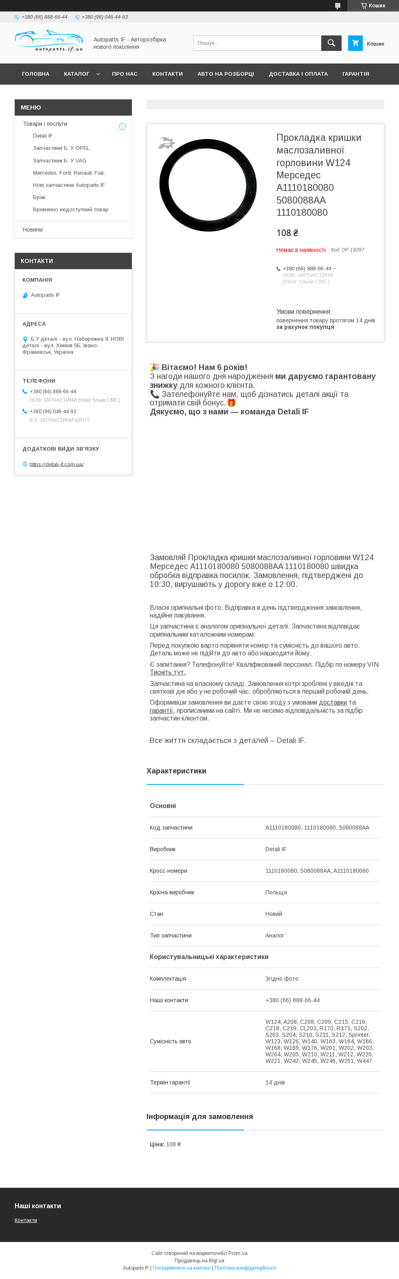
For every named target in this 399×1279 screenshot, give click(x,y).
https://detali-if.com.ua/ (57, 464)
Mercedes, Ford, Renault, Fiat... (70, 173)
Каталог (76, 74)
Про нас (125, 74)
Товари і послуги (45, 123)
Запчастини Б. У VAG (59, 161)
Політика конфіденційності (245, 1268)
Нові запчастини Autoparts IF (69, 185)
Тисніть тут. (168, 672)
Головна (35, 74)
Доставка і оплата (298, 74)
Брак (39, 197)
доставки (333, 702)
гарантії (161, 710)
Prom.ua (238, 1253)
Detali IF (43, 136)
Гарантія (355, 74)
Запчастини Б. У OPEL (61, 148)
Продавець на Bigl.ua (199, 1261)
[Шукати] (331, 43)
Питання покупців (51, 95)
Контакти (167, 74)
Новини (33, 229)
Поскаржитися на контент (182, 1268)
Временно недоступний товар (71, 209)
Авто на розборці (225, 74)
